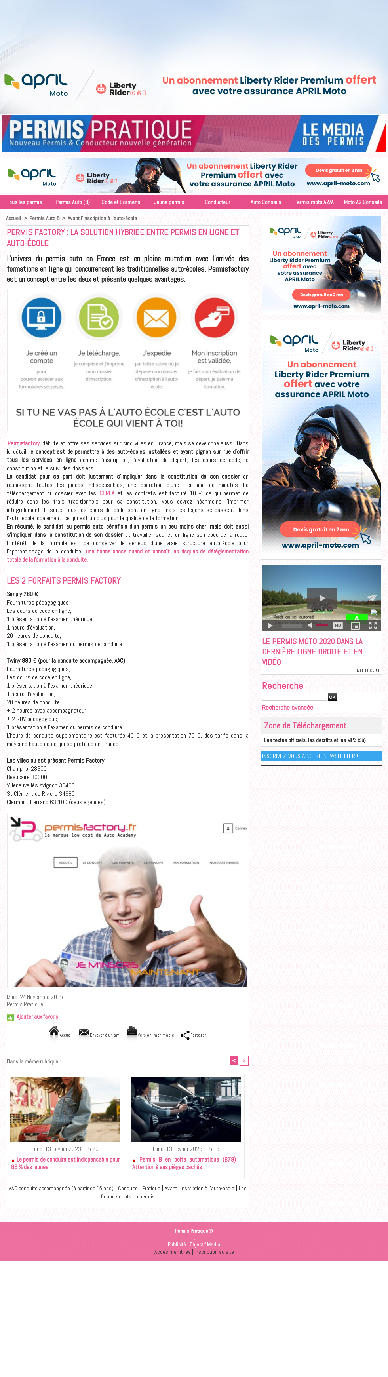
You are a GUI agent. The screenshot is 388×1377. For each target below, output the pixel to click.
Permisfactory (24, 443)
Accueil (13, 218)
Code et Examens (120, 201)
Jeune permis (169, 201)
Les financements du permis (129, 1197)
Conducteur (217, 201)
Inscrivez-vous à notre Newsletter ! (310, 758)
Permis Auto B (45, 218)
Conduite (134, 1189)
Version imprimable (155, 1035)
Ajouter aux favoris (37, 1016)
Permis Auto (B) (72, 201)
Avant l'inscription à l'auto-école (103, 218)
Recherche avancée (287, 709)
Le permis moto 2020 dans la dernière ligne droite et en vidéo (315, 652)
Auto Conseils (266, 201)
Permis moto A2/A (314, 201)
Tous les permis (24, 201)
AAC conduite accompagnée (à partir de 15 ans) (63, 1189)
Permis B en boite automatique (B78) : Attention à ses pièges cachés (186, 1164)
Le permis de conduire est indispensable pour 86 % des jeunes (65, 1164)
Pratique (159, 1189)
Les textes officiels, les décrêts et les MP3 (305, 742)
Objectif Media (205, 1245)
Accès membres (172, 1252)
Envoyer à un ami (94, 1035)
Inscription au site (214, 1252)
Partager (205, 1035)
